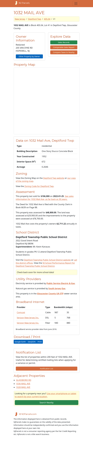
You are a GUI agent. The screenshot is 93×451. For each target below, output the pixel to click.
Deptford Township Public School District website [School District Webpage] (47, 260)
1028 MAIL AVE (23, 387)
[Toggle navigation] (75, 3)
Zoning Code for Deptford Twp (39, 186)
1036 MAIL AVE (23, 383)
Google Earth (20, 341)
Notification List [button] (46, 368)
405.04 (47, 19)
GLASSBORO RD (23, 380)
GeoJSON (32, 341)
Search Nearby (46, 402)
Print (40, 341)
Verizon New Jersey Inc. (28, 317)
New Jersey (20, 19)
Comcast (21, 312)
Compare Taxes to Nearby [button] (64, 52)
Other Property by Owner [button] (29, 56)
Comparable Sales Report (63, 47)
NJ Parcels (21, 3)
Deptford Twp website (53, 178)
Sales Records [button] (63, 42)
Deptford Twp (34, 19)
